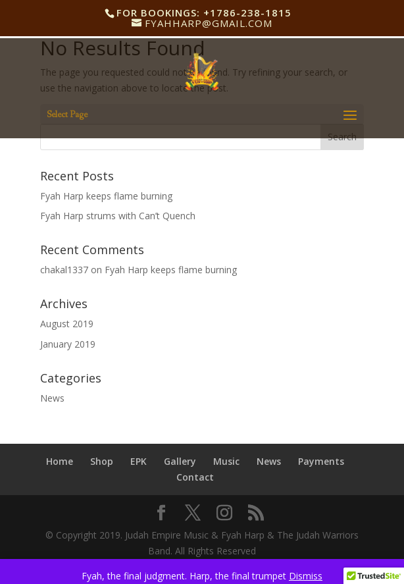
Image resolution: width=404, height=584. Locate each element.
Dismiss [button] (305, 576)
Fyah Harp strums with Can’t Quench (117, 215)
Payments (321, 461)
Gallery (180, 461)
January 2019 (67, 344)
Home (59, 461)
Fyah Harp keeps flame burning (106, 196)
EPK (138, 461)
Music (226, 461)
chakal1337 (64, 269)
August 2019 (66, 323)
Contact (195, 477)
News (52, 398)
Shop (101, 461)
